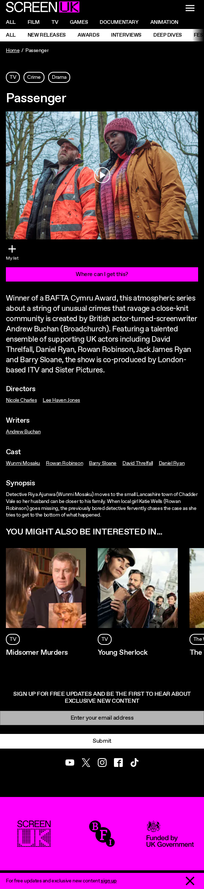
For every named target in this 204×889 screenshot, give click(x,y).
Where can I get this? (102, 274)
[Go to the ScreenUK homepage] (42, 8)
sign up (109, 881)
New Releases (47, 35)
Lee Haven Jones (61, 400)
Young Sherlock (123, 653)
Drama (59, 77)
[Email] (102, 718)
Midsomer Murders (37, 653)
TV (13, 77)
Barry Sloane (103, 463)
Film (34, 22)
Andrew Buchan (23, 432)
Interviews (126, 35)
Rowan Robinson (64, 463)
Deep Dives (167, 35)
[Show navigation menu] (190, 8)
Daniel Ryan (172, 463)
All (11, 22)
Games (79, 22)
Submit (102, 741)
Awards (88, 35)
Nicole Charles (21, 400)
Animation (164, 22)
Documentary (119, 22)
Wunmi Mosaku (23, 463)
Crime (34, 77)
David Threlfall (137, 463)
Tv (54, 22)
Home (12, 50)
